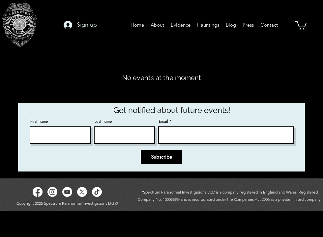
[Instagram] (52, 192)
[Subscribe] (161, 157)
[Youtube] (67, 192)
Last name (103, 121)
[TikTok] (97, 192)
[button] (301, 25)
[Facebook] (38, 192)
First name (39, 121)
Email (163, 121)
